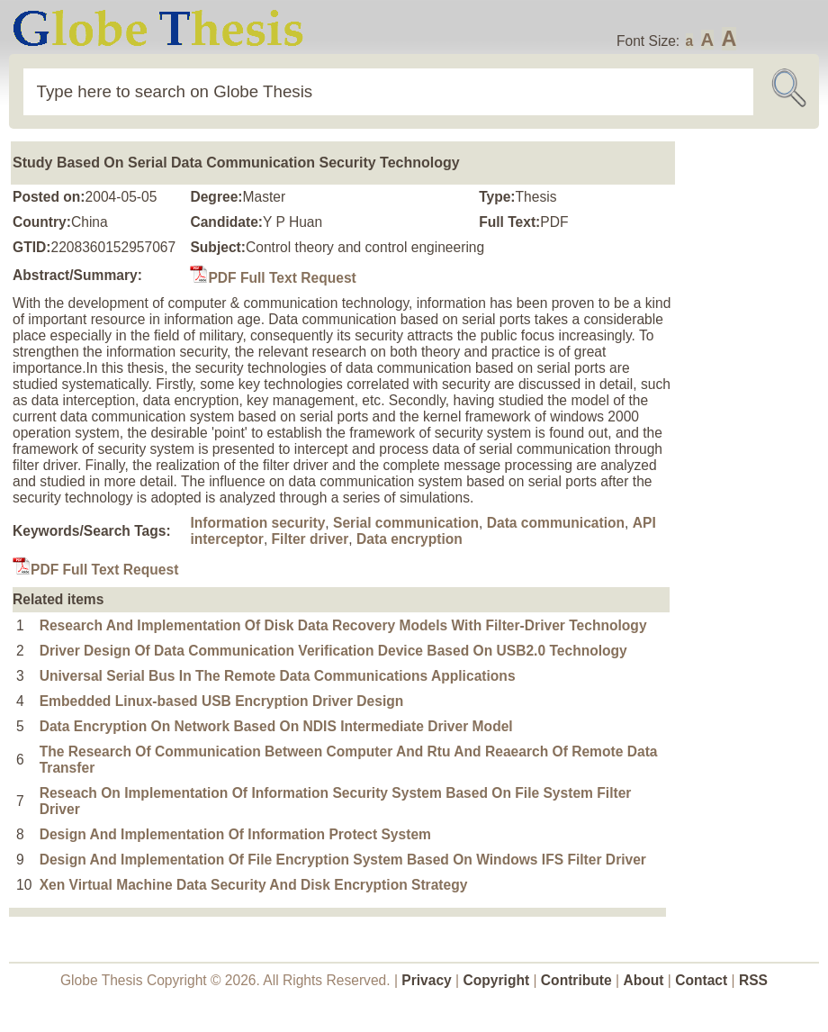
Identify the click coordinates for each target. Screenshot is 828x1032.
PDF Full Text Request (273, 277)
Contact (703, 980)
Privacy (426, 980)
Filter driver (310, 539)
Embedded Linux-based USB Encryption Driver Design (222, 701)
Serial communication (406, 522)
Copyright (497, 980)
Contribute (576, 980)
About (643, 980)
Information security (257, 522)
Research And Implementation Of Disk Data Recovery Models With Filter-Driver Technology (343, 625)
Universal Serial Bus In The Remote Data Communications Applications (278, 675)
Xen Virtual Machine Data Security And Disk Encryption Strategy (254, 884)
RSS (753, 980)
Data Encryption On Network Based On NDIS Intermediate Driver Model (276, 726)
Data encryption (409, 539)
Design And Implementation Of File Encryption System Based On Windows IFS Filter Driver (343, 859)
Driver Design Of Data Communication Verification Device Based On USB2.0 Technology (333, 650)
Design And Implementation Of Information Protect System (235, 834)
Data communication (556, 522)
